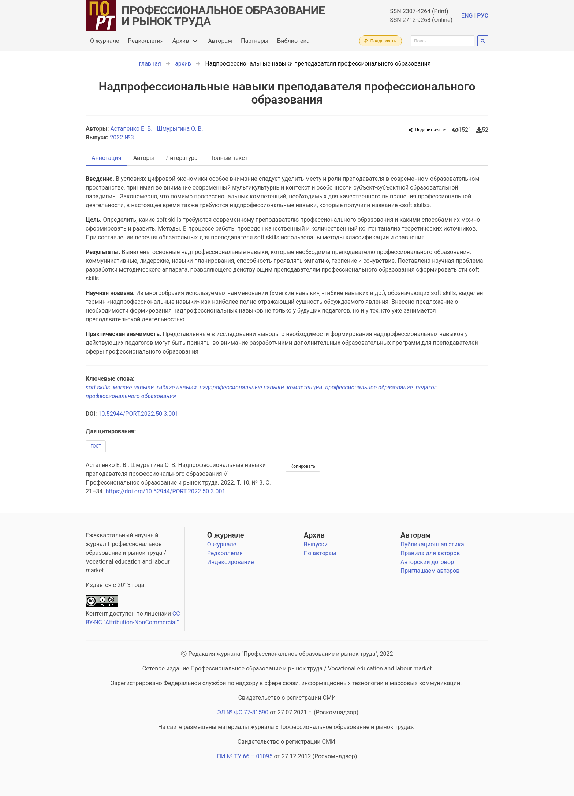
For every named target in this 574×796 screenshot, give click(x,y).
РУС (482, 15)
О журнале (104, 40)
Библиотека (293, 40)
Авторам (220, 40)
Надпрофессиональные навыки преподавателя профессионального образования (317, 63)
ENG (467, 15)
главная (150, 63)
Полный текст (228, 157)
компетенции (306, 387)
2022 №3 (122, 137)
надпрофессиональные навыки (243, 387)
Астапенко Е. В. (132, 128)
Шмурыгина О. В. (180, 128)
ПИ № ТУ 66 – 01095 (245, 756)
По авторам (320, 553)
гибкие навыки (178, 387)
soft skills (99, 387)
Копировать (303, 466)
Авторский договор (427, 561)
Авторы (143, 157)
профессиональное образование (370, 387)
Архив (180, 40)
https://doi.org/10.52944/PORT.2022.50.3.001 (165, 491)
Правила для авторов (430, 553)
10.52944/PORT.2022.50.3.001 (138, 413)
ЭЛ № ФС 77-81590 (242, 712)
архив (183, 63)
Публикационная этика (432, 544)
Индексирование (230, 561)
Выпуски (316, 544)
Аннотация (107, 157)
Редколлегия (145, 40)
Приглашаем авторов (429, 570)
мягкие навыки (135, 387)
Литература (182, 157)
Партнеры (254, 40)
